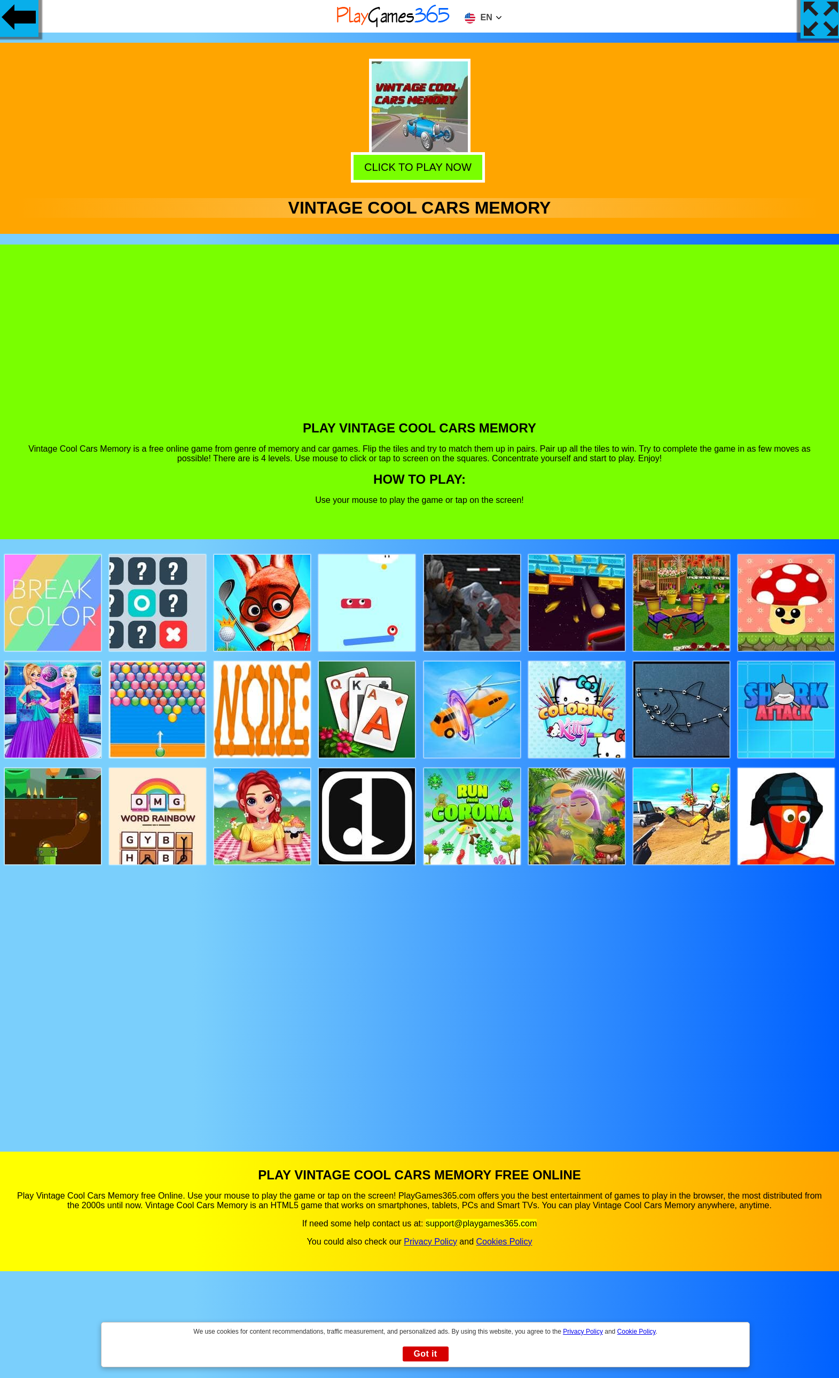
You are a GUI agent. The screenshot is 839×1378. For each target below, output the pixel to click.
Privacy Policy (430, 1241)
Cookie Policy (636, 1331)
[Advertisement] (419, 340)
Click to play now (420, 165)
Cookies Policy (504, 1241)
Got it (425, 1353)
